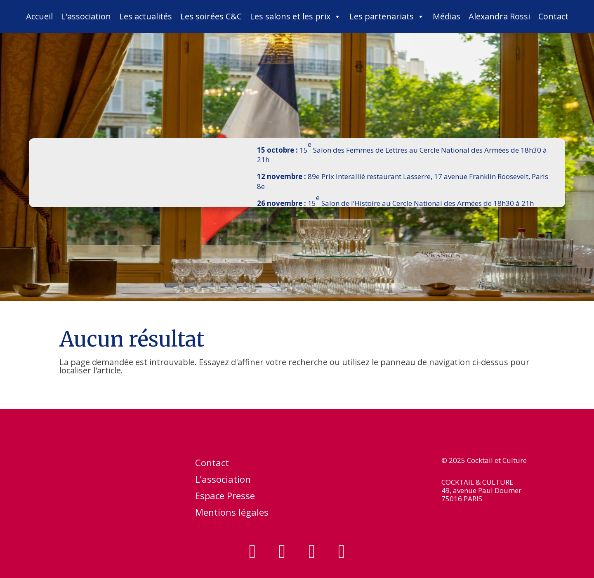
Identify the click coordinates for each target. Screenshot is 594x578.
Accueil (39, 16)
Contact (553, 16)
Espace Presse (225, 497)
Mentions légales (232, 513)
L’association (223, 480)
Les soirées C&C (211, 16)
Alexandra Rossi (499, 16)
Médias (446, 16)
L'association (86, 16)
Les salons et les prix (295, 16)
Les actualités (145, 16)
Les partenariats (386, 16)
